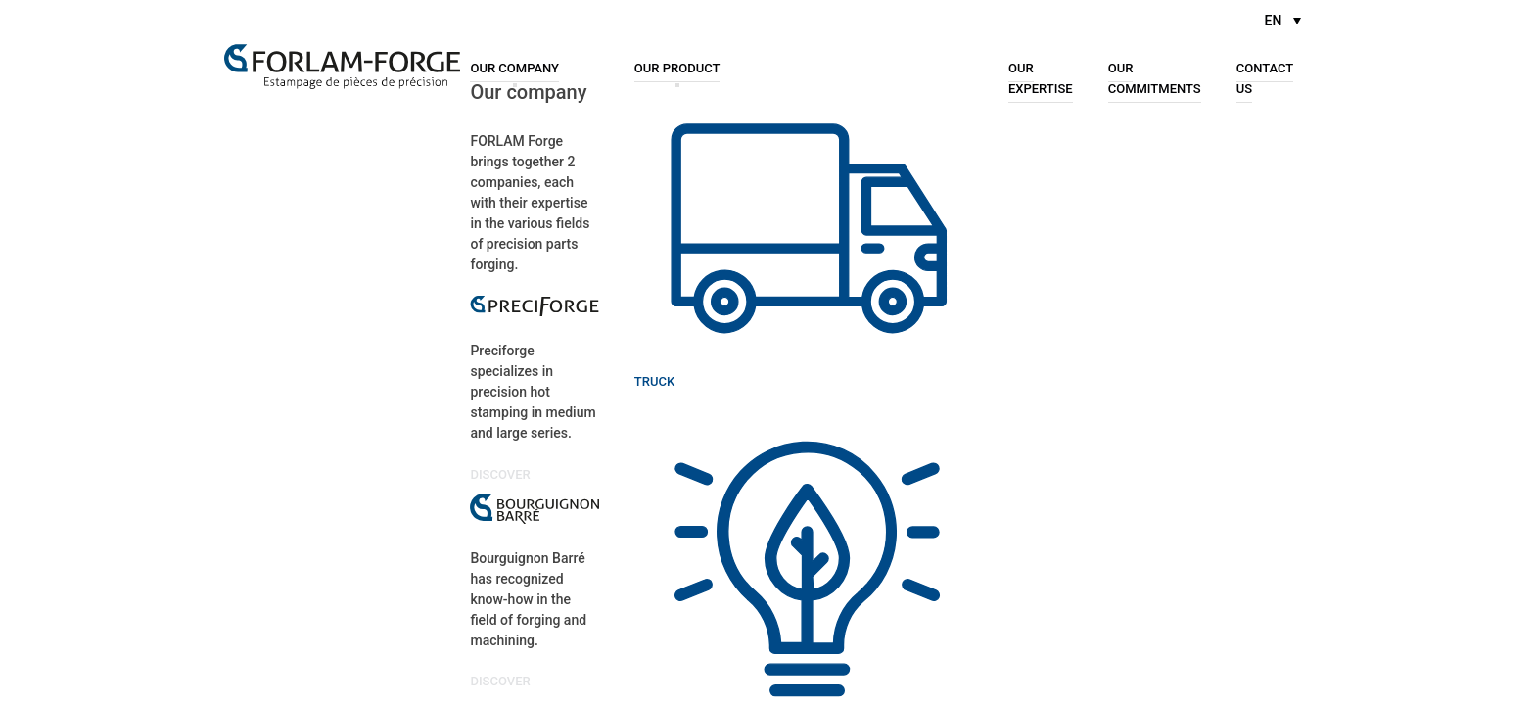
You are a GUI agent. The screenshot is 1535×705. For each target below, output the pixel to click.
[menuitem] (1283, 20)
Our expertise (1040, 77)
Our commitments (1154, 77)
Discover (502, 473)
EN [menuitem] (1273, 20)
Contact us (1265, 77)
